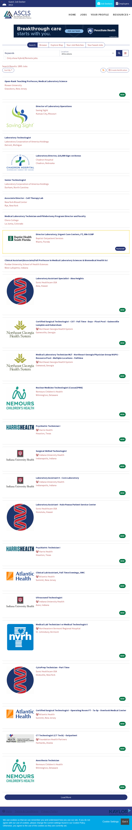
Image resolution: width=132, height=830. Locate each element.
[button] (125, 53)
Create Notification (118, 70)
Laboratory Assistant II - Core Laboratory (57, 477)
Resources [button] (120, 14)
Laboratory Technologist (18, 137)
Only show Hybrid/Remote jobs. (22, 58)
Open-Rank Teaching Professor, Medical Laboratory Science (36, 81)
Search (32, 45)
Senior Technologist (15, 179)
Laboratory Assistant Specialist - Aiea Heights (60, 278)
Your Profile (100, 14)
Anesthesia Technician (47, 760)
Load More (66, 797)
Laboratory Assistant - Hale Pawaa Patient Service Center (66, 504)
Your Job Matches (75, 45)
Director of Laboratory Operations (54, 106)
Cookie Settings (110, 821)
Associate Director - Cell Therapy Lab (24, 198)
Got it (125, 821)
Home (72, 14)
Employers (122, 3)
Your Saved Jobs (95, 45)
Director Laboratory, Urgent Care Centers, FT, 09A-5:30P (65, 234)
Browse (43, 45)
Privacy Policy (49, 811)
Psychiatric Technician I (48, 425)
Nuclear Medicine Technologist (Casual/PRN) (59, 387)
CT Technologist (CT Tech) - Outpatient (56, 735)
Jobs (83, 14)
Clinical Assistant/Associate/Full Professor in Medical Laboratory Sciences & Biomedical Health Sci (56, 260)
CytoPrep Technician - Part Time (52, 667)
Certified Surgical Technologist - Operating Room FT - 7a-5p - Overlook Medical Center (81, 710)
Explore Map (57, 45)
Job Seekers (104, 3)
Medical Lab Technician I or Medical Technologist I (62, 624)
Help (7, 811)
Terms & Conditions (26, 811)
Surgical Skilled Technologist (51, 450)
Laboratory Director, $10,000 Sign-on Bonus (58, 155)
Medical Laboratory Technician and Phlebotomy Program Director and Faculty (45, 216)
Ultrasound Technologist (49, 597)
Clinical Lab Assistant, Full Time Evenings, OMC (60, 572)
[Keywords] (31, 53)
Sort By (7, 70)
